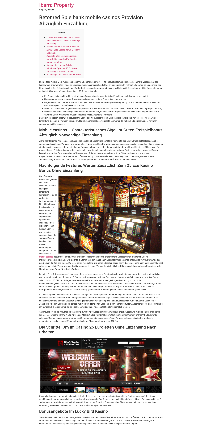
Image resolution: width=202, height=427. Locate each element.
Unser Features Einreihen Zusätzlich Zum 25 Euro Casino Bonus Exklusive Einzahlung (63, 49)
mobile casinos (46, 257)
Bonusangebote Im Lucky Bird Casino (64, 74)
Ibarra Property (56, 5)
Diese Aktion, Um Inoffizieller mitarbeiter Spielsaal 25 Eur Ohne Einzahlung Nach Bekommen (62, 68)
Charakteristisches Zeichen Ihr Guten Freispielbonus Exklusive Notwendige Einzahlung (63, 40)
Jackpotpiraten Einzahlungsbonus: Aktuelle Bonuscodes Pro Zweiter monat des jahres (62, 59)
